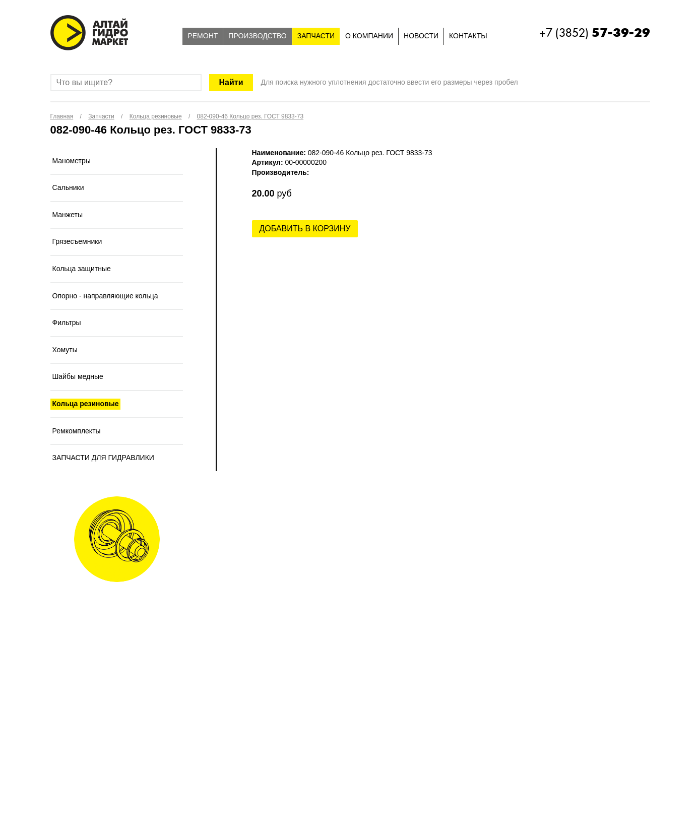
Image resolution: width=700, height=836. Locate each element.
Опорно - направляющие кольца (105, 296)
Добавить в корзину (305, 228)
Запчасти (316, 36)
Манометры (71, 161)
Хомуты (65, 350)
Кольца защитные (81, 269)
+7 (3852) (594, 33)
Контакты (468, 36)
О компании (369, 36)
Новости (421, 36)
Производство (257, 36)
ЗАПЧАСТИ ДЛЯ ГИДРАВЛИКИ (103, 458)
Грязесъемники (77, 241)
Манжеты (67, 215)
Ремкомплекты (76, 431)
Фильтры (66, 322)
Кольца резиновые (85, 404)
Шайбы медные (77, 376)
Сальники (68, 187)
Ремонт (202, 36)
